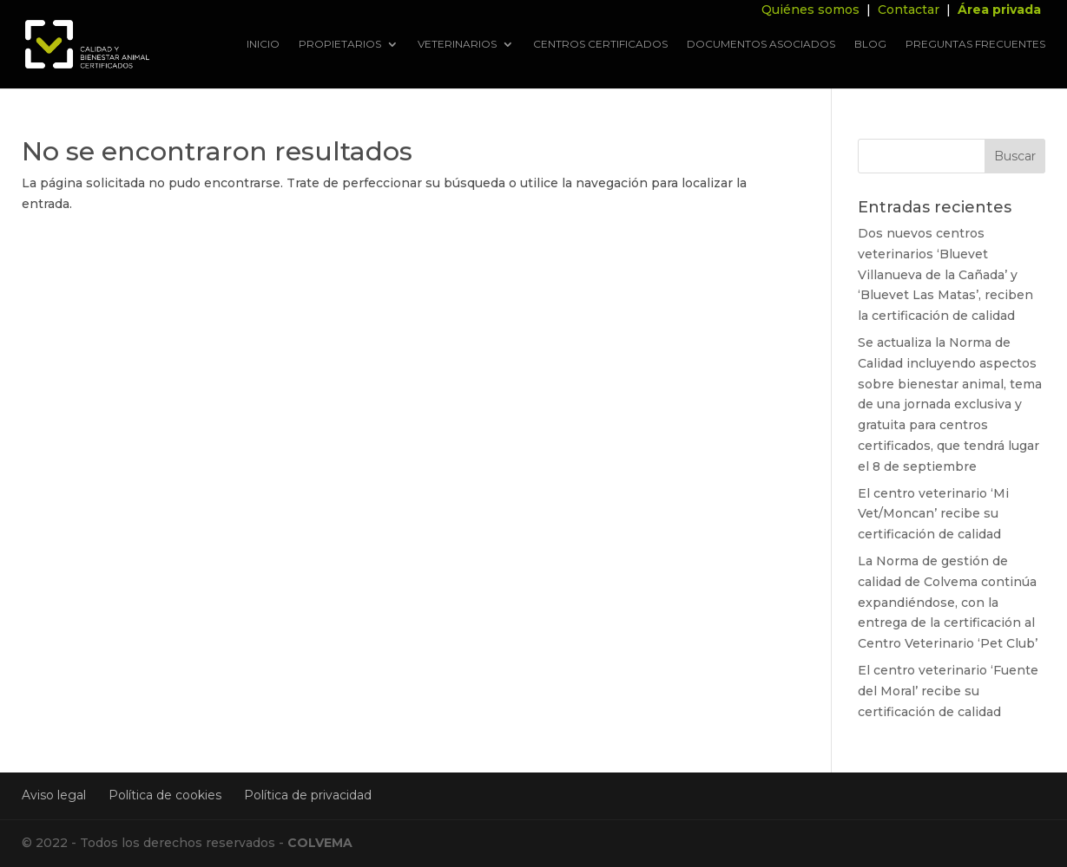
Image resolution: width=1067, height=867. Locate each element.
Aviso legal (54, 795)
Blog (870, 44)
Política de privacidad (308, 795)
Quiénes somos (810, 9)
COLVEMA (319, 843)
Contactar (908, 9)
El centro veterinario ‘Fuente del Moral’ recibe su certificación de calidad (948, 691)
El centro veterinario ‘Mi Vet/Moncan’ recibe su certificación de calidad (933, 514)
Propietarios (340, 44)
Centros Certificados (600, 44)
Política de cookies (165, 795)
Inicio (263, 44)
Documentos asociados (761, 44)
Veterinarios (457, 44)
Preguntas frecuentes (975, 44)
